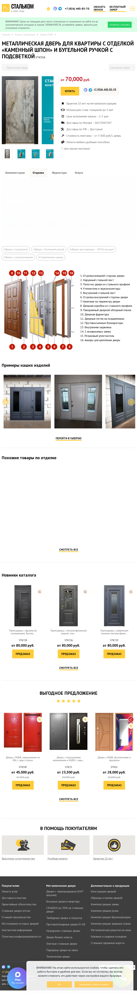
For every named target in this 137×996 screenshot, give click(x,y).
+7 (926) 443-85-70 (77, 8)
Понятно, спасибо (120, 24)
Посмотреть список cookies (94, 984)
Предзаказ (35, 547)
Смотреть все (68, 561)
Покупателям (10, 891)
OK (59, 984)
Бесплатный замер (118, 8)
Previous (5, 413)
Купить (70, 91)
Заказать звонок (99, 8)
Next (131, 413)
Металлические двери (61, 891)
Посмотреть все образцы (118, 182)
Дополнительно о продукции (110, 891)
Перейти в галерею (69, 449)
